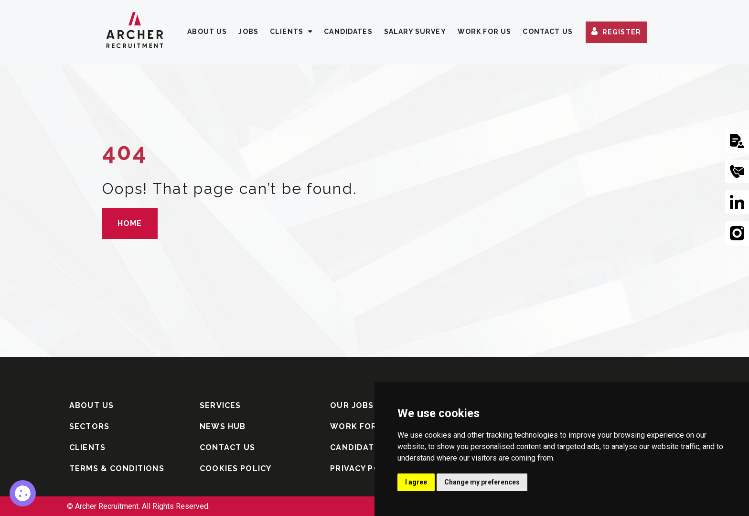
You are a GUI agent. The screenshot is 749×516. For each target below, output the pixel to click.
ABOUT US (207, 31)
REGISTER (621, 32)
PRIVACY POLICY (364, 468)
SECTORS (89, 426)
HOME (130, 223)
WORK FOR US (485, 31)
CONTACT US (548, 31)
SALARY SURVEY (415, 31)
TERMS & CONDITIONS (116, 468)
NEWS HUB (223, 426)
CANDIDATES (348, 31)
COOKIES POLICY (235, 468)
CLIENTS (286, 31)
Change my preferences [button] (482, 482)
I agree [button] (416, 482)
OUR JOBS (352, 405)
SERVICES (220, 405)
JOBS (248, 31)
